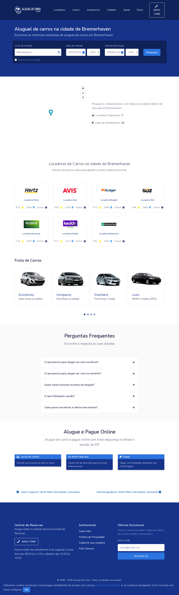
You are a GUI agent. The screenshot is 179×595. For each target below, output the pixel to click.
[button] (84, 314)
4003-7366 (157, 10)
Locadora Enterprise (109, 233)
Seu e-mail (124, 540)
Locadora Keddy (70, 233)
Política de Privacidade (92, 537)
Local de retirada (23, 45)
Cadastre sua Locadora (92, 543)
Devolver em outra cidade (29, 60)
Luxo (135, 295)
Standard (101, 295)
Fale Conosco (86, 548)
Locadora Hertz (31, 200)
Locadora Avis (70, 200)
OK (26, 590)
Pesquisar (152, 52)
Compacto (63, 295)
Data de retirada (74, 45)
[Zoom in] (83, 88)
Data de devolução (114, 45)
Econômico (26, 295)
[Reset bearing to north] (83, 97)
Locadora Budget (109, 200)
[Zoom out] (83, 93)
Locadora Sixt (147, 200)
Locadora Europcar (31, 233)
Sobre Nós (85, 531)
